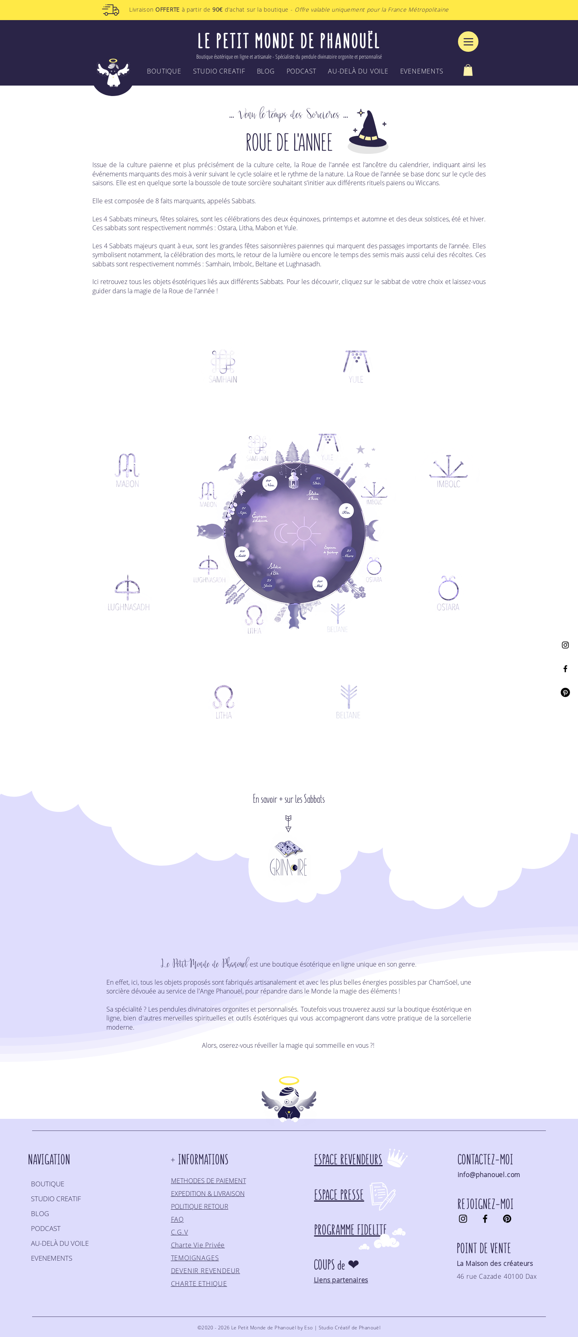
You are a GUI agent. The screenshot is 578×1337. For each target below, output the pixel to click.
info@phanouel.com (489, 1174)
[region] (223, 366)
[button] (468, 70)
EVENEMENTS (51, 1258)
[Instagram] (565, 645)
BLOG (40, 1213)
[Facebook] (565, 668)
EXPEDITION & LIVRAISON (208, 1193)
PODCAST (46, 1228)
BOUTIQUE (47, 1183)
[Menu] (468, 42)
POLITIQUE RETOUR (199, 1206)
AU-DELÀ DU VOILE (60, 1243)
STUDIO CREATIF (56, 1198)
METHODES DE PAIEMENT (208, 1180)
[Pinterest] (565, 692)
